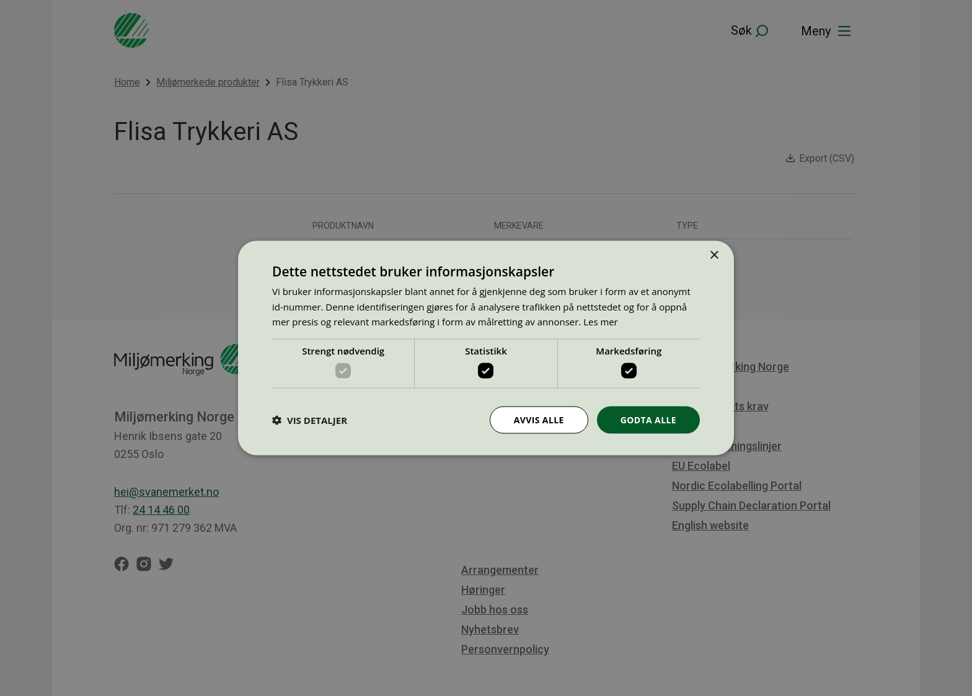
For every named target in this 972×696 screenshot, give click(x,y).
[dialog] (486, 348)
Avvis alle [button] (538, 419)
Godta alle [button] (648, 419)
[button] (309, 420)
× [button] (713, 255)
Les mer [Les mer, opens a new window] (600, 321)
